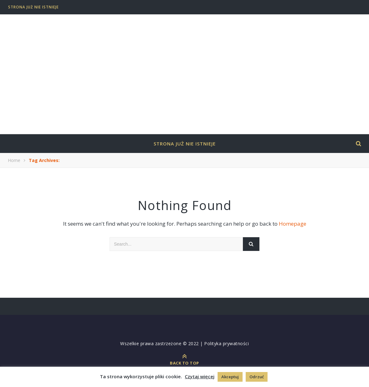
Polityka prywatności (226, 343)
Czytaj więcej (199, 376)
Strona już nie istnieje (33, 7)
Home (14, 160)
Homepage (292, 223)
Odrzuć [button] (256, 377)
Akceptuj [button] (230, 377)
